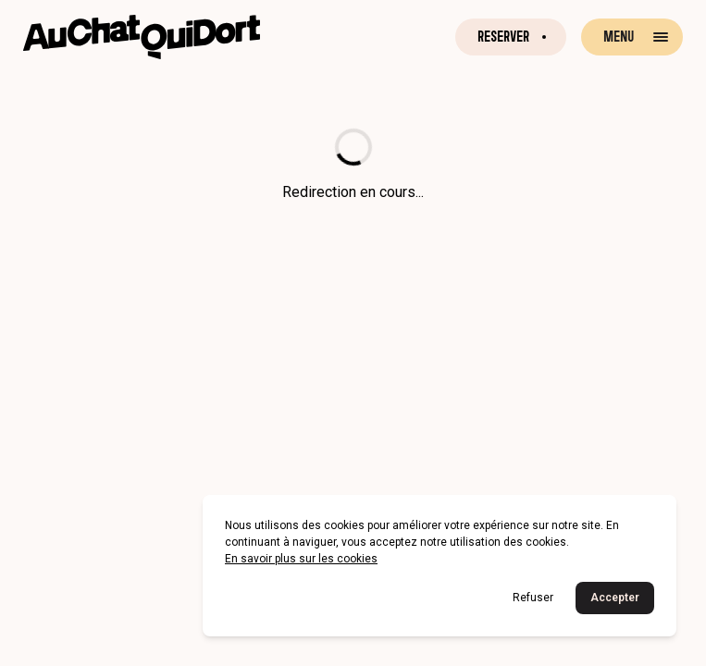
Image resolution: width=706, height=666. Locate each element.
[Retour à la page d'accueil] (141, 37)
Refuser (533, 597)
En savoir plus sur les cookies (301, 558)
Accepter (614, 597)
